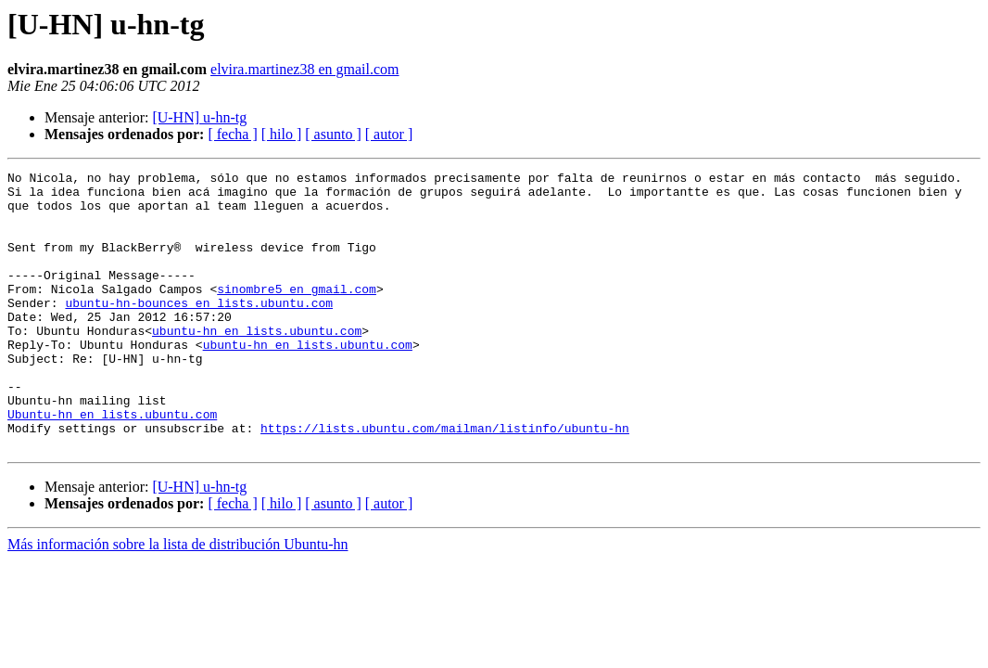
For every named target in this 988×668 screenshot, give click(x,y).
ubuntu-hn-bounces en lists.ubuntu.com (199, 330)
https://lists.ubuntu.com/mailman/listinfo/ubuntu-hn (444, 480)
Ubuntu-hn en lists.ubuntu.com (112, 464)
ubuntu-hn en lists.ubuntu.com (256, 363)
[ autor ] (389, 134)
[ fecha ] (232, 134)
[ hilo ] (281, 134)
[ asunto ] (333, 134)
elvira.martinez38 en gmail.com (304, 69)
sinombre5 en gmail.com (296, 313)
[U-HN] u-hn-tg (199, 117)
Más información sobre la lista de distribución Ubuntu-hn (177, 600)
